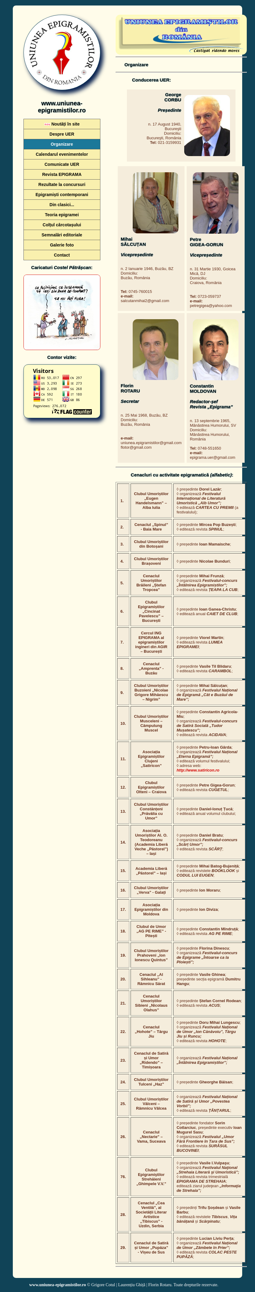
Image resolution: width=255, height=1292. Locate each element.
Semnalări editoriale (61, 234)
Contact (62, 255)
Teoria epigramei (62, 214)
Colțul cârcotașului (62, 224)
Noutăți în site (62, 124)
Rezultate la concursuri (61, 184)
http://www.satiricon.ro (198, 770)
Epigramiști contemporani (61, 194)
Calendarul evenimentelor (62, 154)
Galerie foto (62, 245)
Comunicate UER (62, 164)
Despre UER (61, 134)
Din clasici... (61, 204)
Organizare (62, 144)
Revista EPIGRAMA (61, 174)
